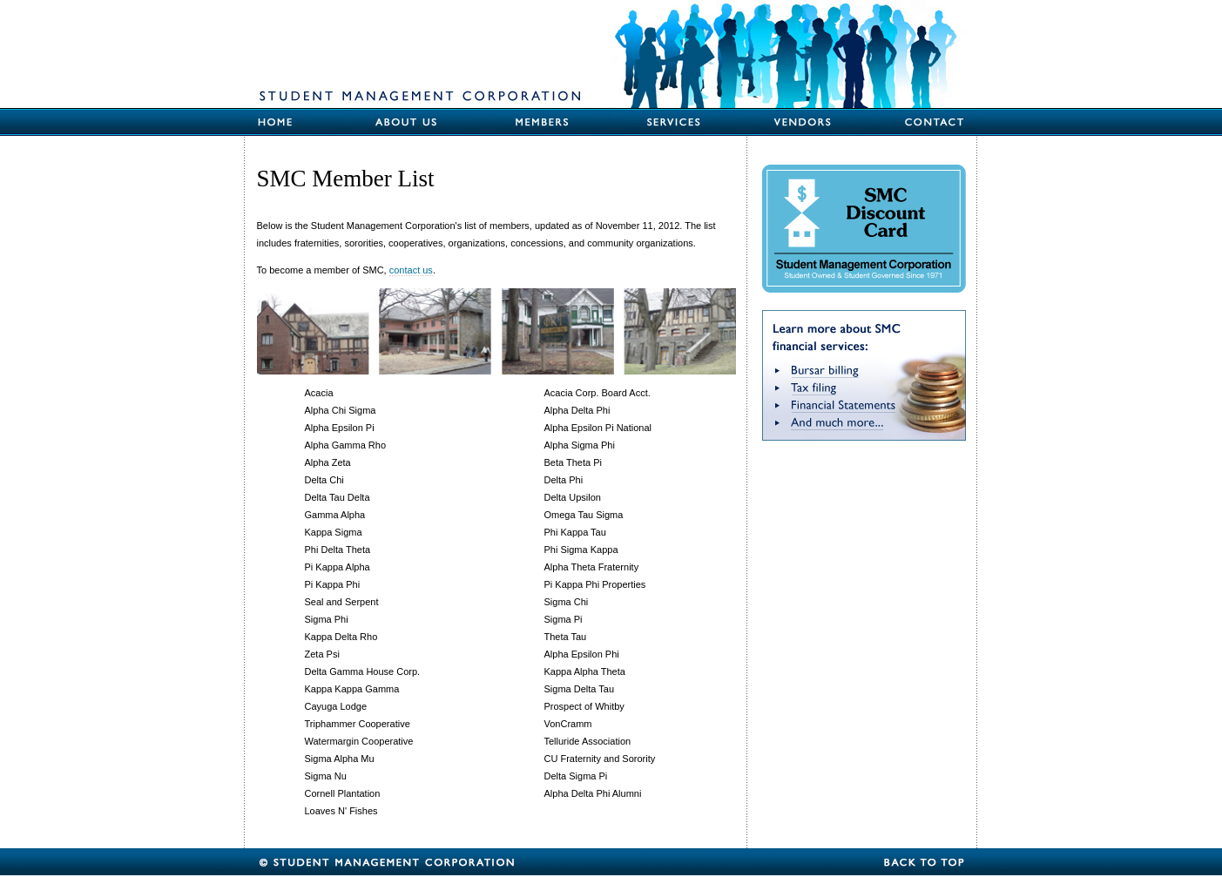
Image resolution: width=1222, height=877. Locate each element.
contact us (411, 270)
